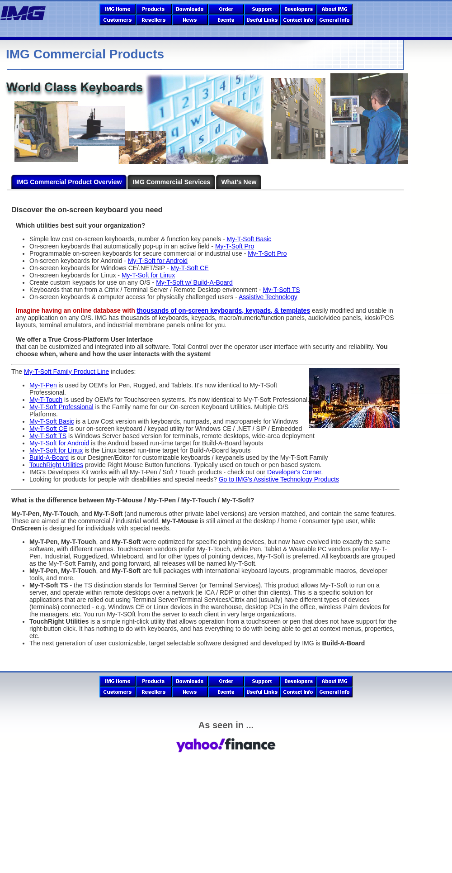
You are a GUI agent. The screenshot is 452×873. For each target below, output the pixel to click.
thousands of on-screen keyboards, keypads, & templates (224, 310)
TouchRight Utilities (56, 464)
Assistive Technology (268, 297)
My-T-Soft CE (190, 268)
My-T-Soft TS (281, 289)
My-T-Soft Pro (234, 246)
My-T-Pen (43, 385)
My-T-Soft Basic (249, 239)
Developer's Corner (294, 472)
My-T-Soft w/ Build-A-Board (194, 282)
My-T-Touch (45, 399)
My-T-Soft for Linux (148, 275)
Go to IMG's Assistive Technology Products (279, 479)
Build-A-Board (49, 457)
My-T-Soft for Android (158, 260)
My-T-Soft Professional (61, 406)
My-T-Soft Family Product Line (66, 371)
